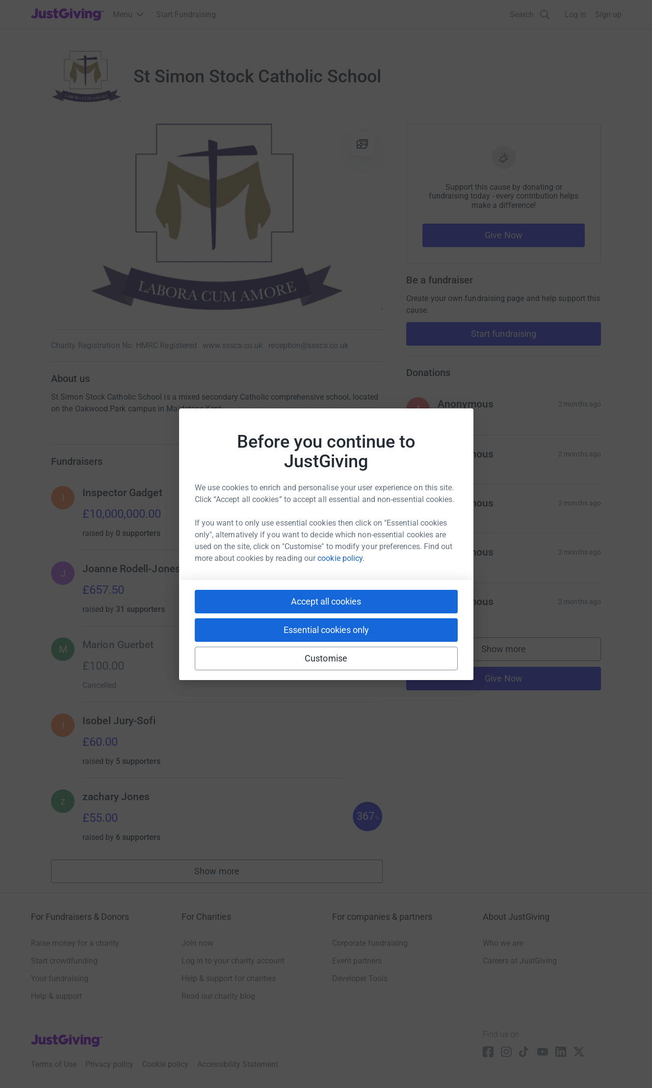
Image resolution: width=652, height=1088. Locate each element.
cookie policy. (341, 558)
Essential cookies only (326, 630)
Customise (326, 658)
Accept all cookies (326, 601)
